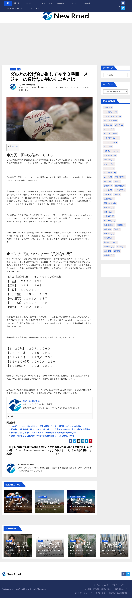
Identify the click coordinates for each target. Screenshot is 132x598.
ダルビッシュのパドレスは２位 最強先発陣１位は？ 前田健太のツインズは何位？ (47, 426)
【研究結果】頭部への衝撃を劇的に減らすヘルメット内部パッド (113, 548)
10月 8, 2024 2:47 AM (48, 550)
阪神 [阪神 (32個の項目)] (116, 251)
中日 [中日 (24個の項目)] (107, 181)
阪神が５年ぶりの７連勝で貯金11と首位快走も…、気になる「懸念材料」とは (73, 450)
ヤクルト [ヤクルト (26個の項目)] (109, 168)
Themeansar (41, 589)
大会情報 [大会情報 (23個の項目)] (120, 186)
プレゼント (34, 8)
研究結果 (9, 497)
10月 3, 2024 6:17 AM (80, 550)
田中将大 (24, 90)
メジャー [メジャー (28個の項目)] (109, 164)
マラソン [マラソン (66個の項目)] (109, 160)
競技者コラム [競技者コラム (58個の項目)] (110, 242)
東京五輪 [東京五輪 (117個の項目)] (109, 220)
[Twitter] (12, 416)
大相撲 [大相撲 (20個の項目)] (108, 190)
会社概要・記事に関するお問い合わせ (98, 589)
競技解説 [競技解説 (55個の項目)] (109, 247)
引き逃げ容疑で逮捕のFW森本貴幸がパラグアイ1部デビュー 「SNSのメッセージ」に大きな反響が (30, 450)
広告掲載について (121, 589)
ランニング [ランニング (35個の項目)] (110, 173)
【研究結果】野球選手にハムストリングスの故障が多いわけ (17, 504)
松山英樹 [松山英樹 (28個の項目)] (109, 225)
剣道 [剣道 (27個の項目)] (116, 181)
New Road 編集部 (28, 85)
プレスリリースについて (15, 8)
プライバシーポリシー (120, 585)
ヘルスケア (61, 3)
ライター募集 (100, 593)
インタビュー (31, 3)
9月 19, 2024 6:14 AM (112, 550)
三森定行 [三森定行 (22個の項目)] (120, 177)
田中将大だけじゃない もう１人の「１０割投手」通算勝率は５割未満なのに (44, 432)
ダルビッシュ (64, 87)
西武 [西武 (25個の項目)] (107, 251)
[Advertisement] (66, 40)
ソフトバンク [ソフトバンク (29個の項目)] (110, 134)
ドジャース (74, 87)
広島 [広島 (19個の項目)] (116, 194)
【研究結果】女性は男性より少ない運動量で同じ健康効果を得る (81, 548)
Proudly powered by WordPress (12, 589)
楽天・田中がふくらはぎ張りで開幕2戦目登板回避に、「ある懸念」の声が (42, 436)
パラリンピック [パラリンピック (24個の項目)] (111, 151)
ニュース (13, 69)
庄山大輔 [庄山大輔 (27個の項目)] (109, 199)
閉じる (14, 146)
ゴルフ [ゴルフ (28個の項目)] (119, 125)
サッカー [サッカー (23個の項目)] (109, 129)
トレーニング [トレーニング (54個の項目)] (110, 142)
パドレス (82, 87)
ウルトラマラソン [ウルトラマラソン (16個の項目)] (112, 116)
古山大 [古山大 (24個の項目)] (108, 186)
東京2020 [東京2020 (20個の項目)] (109, 216)
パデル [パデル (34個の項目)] (108, 147)
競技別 (17, 3)
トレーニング (47, 3)
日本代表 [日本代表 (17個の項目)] (109, 212)
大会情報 (86, 3)
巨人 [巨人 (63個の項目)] (107, 194)
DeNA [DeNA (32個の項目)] (108, 108)
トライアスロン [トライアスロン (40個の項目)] (111, 138)
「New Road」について (100, 585)
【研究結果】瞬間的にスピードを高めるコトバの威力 (17, 546)
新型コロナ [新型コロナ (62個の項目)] (110, 203)
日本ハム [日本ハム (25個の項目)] (109, 207)
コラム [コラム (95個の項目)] (108, 125)
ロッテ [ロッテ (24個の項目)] (108, 177)
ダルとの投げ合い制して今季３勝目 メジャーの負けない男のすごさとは (49, 76)
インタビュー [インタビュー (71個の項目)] (110, 112)
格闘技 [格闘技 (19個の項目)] (121, 225)
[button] (119, 6)
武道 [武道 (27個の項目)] (116, 229)
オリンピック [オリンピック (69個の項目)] (110, 121)
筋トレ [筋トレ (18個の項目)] (121, 247)
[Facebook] (9, 416)
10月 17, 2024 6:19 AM (16, 550)
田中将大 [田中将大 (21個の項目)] (109, 234)
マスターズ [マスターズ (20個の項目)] (110, 155)
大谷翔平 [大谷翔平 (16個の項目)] (120, 190)
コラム (74, 3)
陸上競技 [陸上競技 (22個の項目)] (109, 255)
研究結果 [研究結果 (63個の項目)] (109, 238)
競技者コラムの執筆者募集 (118, 593)
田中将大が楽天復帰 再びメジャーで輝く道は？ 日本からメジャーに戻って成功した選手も (50, 429)
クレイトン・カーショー (50, 87)
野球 (18, 69)
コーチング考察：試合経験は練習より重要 (49, 502)
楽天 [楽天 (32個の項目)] (107, 229)
